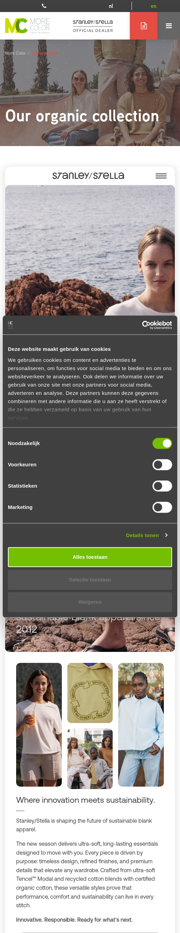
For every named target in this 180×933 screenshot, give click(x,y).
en (153, 6)
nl (111, 6)
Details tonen (142, 535)
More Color (15, 53)
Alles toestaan (90, 557)
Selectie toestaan (90, 579)
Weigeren (89, 602)
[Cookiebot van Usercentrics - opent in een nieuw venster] (142, 325)
